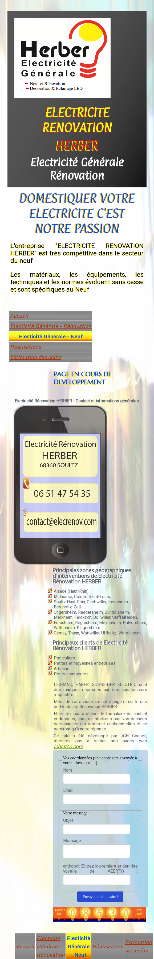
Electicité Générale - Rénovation (50, 326)
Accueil (19, 316)
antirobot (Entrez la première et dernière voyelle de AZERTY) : (100, 870)
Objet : (100, 820)
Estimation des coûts (35, 357)
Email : (100, 790)
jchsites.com (68, 746)
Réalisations (25, 347)
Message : (100, 840)
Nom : (100, 770)
